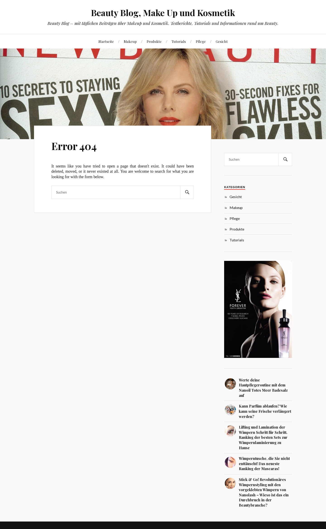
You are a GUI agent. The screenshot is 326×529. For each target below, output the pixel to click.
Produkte (154, 41)
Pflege (201, 41)
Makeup (130, 41)
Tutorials (179, 41)
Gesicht (222, 41)
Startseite (106, 41)
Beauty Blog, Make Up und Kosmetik (163, 12)
